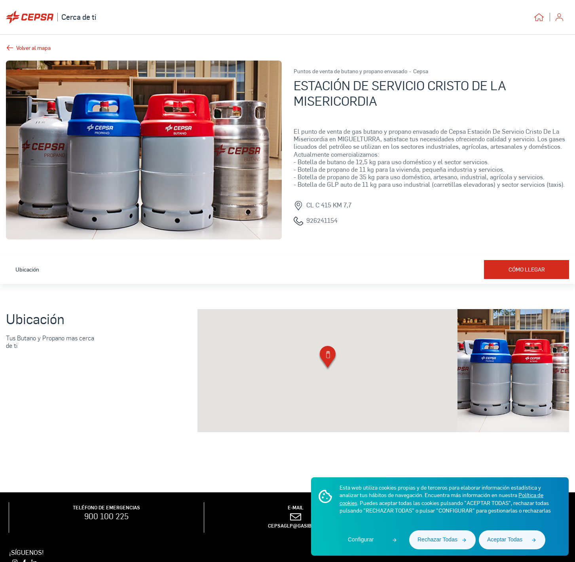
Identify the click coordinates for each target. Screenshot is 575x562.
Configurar (361, 539)
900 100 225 (106, 516)
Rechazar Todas (437, 539)
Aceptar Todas (504, 539)
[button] (327, 358)
